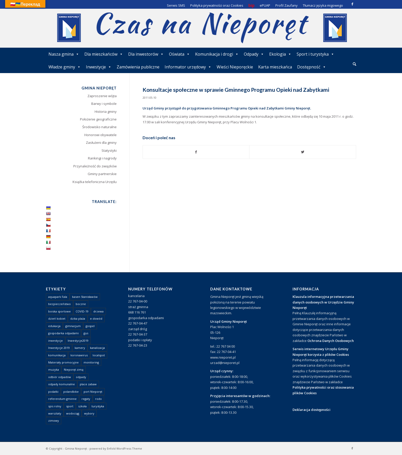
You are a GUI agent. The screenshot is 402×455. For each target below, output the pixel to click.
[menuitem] (354, 64)
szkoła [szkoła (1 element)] (82, 406)
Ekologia (280, 54)
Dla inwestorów (146, 54)
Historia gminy (106, 111)
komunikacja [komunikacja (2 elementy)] (57, 355)
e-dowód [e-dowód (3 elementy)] (96, 318)
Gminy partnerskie (102, 173)
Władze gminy (64, 67)
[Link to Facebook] (352, 4)
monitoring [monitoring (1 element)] (91, 362)
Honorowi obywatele (100, 135)
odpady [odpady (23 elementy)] (81, 377)
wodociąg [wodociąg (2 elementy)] (72, 413)
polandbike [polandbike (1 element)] (71, 391)
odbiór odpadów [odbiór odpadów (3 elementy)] (59, 377)
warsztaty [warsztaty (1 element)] (54, 413)
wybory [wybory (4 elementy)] (89, 413)
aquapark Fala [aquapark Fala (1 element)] (57, 297)
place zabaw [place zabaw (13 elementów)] (88, 384)
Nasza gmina (63, 54)
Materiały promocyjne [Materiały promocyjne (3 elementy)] (63, 362)
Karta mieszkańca (275, 67)
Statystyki (109, 150)
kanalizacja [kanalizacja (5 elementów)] (97, 348)
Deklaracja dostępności (311, 409)
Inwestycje (99, 67)
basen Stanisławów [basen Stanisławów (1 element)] (85, 297)
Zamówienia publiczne (138, 67)
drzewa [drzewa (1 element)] (98, 311)
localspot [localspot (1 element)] (99, 355)
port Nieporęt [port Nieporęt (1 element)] (93, 391)
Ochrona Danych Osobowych (330, 340)
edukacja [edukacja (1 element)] (54, 326)
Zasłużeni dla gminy (101, 142)
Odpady (254, 54)
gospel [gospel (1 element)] (90, 326)
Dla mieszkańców (103, 54)
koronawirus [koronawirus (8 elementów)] (79, 355)
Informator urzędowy (188, 67)
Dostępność (311, 67)
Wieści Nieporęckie (235, 67)
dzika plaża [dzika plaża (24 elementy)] (77, 318)
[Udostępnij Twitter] (302, 152)
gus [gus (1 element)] (86, 333)
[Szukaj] (354, 64)
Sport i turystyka (315, 54)
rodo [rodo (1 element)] (98, 399)
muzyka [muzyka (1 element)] (53, 369)
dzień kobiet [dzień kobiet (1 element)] (56, 318)
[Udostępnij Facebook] (196, 152)
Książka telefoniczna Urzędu (95, 181)
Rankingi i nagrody (102, 158)
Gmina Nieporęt (76, 448)
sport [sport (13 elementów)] (69, 406)
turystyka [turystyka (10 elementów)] (98, 406)
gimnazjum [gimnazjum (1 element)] (73, 326)
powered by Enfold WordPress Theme (115, 448)
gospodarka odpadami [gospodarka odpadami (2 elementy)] (63, 333)
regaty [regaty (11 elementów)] (86, 399)
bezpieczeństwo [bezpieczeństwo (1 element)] (59, 304)
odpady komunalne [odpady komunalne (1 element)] (61, 384)
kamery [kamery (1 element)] (80, 348)
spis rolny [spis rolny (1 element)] (54, 406)
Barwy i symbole (104, 103)
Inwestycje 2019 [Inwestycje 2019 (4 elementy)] (59, 348)
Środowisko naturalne (99, 127)
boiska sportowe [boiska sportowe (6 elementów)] (59, 311)
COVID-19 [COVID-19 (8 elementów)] (82, 311)
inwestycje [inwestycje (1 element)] (55, 340)
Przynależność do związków (95, 166)
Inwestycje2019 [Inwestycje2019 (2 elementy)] (78, 340)
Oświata (179, 54)
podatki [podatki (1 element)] (53, 391)
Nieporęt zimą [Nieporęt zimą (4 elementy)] (73, 369)
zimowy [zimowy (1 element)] (53, 420)
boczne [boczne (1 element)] (81, 304)
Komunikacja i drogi (217, 54)
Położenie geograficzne (98, 119)
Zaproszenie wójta (102, 96)
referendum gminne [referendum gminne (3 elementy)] (62, 399)
